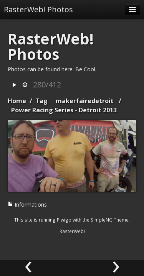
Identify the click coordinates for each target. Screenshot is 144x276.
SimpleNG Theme (110, 220)
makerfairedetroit (85, 101)
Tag (41, 101)
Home (17, 101)
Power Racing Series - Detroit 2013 (64, 110)
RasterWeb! (72, 231)
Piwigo (64, 220)
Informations (27, 204)
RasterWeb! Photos (38, 9)
